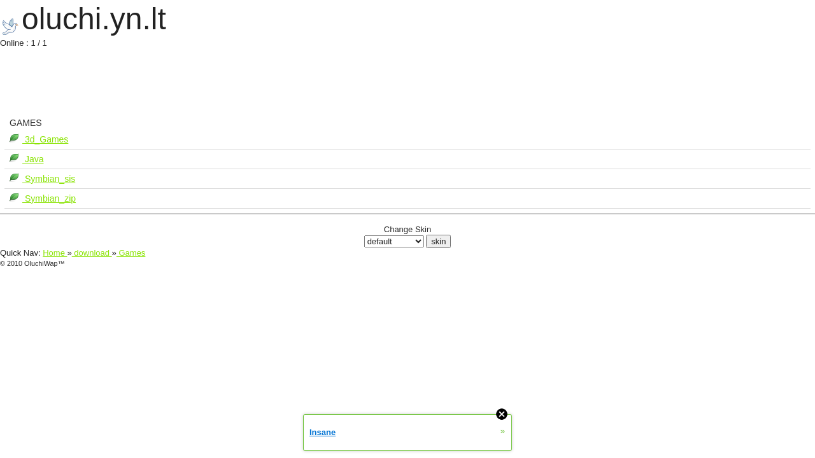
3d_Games (45, 139)
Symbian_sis (48, 179)
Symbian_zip (49, 198)
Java (32, 159)
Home (55, 253)
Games (131, 253)
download (92, 253)
